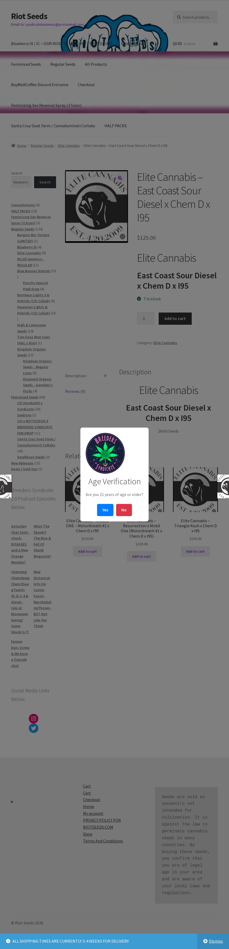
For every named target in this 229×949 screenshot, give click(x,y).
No (124, 509)
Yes (105, 509)
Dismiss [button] (216, 941)
